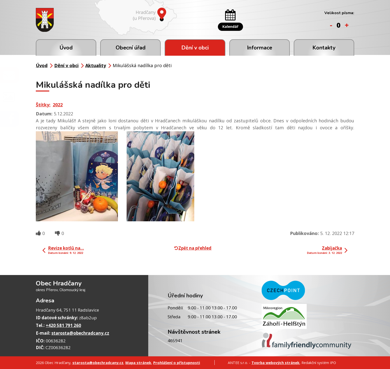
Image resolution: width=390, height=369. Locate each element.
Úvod (66, 47)
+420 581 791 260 (63, 325)
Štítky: (43, 105)
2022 (58, 105)
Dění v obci (195, 47)
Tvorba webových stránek (275, 362)
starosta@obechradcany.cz (80, 333)
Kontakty (323, 47)
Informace (259, 47)
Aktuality (95, 65)
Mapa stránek (138, 362)
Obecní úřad (131, 47)
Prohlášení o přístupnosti (176, 362)
